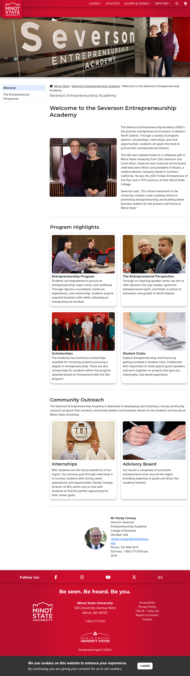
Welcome (9, 88)
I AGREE (145, 666)
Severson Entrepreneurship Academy (96, 86)
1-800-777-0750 (95, 621)
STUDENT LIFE (154, 12)
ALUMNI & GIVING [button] (136, 3)
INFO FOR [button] (161, 3)
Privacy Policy (147, 607)
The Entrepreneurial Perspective (16, 97)
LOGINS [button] (94, 3)
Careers (147, 619)
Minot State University (95, 603)
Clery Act (153, 611)
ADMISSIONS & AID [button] (96, 12)
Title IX (139, 611)
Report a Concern (147, 615)
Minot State (61, 86)
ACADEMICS (128, 12)
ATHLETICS (113, 3)
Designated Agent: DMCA (95, 650)
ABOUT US (178, 12)
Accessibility (147, 603)
